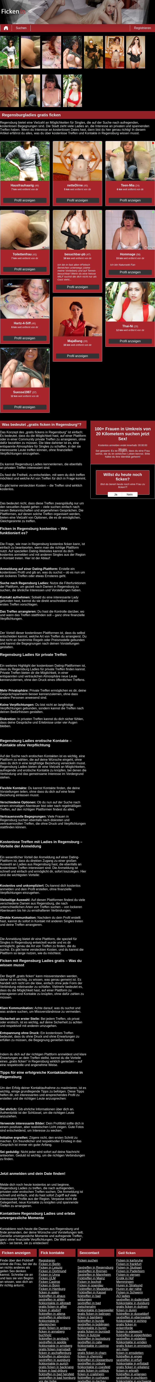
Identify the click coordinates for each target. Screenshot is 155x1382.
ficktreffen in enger (129, 1356)
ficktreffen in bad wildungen (89, 1297)
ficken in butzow (89, 1335)
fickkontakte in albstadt (55, 1303)
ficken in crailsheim (91, 1374)
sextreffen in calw (90, 1342)
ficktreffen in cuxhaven (93, 1377)
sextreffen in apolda (52, 1342)
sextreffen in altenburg (54, 1317)
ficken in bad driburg (53, 1370)
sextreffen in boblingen (93, 1324)
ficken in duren (126, 1310)
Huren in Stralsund (129, 1285)
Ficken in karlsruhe (129, 1260)
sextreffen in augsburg (54, 1360)
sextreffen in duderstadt (132, 1299)
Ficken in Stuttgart (129, 1267)
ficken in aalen (49, 1292)
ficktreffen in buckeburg (94, 1338)
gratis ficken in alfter (53, 1306)
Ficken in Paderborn (130, 1271)
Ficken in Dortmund (52, 1271)
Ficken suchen (88, 1260)
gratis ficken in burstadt (94, 1331)
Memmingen (125, 1281)
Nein (130, 494)
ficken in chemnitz (90, 1356)
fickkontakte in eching (131, 1321)
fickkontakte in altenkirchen (49, 1322)
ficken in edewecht (129, 1331)
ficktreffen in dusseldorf (132, 1313)
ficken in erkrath (127, 1370)
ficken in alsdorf (50, 1310)
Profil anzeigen (24, 200)
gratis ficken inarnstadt (54, 1349)
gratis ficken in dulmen (132, 1306)
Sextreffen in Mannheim (94, 1274)
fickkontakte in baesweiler (95, 1310)
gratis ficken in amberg (55, 1328)
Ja (115, 494)
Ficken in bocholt (89, 1281)
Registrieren (142, 28)
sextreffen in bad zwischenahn (89, 1304)
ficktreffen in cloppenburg (95, 1360)
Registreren (47, 1260)
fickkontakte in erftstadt (132, 1363)
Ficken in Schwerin (129, 1292)
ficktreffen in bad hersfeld (56, 1374)
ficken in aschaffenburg (55, 1353)
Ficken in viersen (128, 1274)
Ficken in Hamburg (52, 1289)
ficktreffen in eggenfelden (134, 1335)
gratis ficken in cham (92, 1353)
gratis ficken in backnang (56, 1367)
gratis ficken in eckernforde (126, 1326)
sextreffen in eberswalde (133, 1317)
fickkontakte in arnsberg (55, 1345)
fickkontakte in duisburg (132, 1303)
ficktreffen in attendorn (54, 1356)
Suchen (21, 28)
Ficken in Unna (49, 1274)
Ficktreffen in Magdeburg (95, 1289)
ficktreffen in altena (52, 1313)
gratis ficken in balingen (94, 1313)
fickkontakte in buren (92, 1328)
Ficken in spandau (90, 1285)
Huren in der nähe (129, 1289)
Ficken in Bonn (49, 1285)
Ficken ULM (47, 1278)
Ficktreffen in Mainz (91, 1278)
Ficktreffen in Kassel (92, 1292)
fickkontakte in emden (131, 1342)
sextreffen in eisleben (131, 1338)
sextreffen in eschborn (131, 1377)
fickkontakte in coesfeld (94, 1367)
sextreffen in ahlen (51, 1299)
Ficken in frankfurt (128, 1264)
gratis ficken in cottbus (93, 1370)
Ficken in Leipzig (50, 1267)
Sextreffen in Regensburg (95, 1267)
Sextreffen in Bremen (92, 1271)
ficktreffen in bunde (91, 1321)
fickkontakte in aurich (53, 1363)
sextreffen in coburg (91, 1363)
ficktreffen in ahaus (52, 1296)
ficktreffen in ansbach (54, 1338)
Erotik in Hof (124, 1278)
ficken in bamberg (90, 1317)
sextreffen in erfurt (129, 1360)
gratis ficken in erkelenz (132, 1367)
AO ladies (123, 1296)
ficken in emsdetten (130, 1353)
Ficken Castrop (49, 1281)
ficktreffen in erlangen (131, 1374)
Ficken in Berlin (49, 1264)
